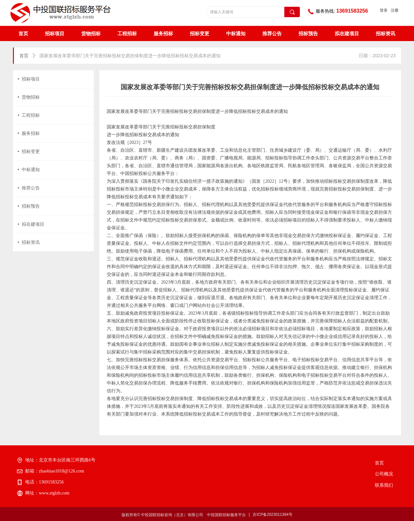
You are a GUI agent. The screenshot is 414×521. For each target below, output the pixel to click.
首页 (23, 55)
